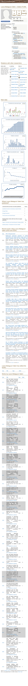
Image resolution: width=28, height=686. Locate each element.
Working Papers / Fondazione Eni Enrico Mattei (11, 224)
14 (25, 42)
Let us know (23, 58)
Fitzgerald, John (23, 68)
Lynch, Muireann (15, 71)
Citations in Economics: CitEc (8, 1)
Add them (24, 57)
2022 (3, 417)
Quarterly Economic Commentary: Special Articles (11, 208)
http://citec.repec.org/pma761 (19, 53)
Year (3, 233)
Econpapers (12, 244)
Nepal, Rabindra (15, 78)
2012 (3, 441)
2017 (3, 390)
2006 (3, 520)
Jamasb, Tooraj (15, 84)
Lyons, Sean (14, 82)
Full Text (8, 385)
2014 (3, 424)
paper (18, 244)
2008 (3, 458)
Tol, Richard (14, 76)
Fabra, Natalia (23, 92)
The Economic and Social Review (8, 215)
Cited (20, 370)
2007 (3, 536)
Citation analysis (13, 385)
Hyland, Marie (14, 87)
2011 (3, 483)
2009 (3, 449)
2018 (3, 398)
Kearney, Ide (22, 87)
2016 (3, 624)
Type (13, 370)
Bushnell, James (23, 74)
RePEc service (7, 670)
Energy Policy (5, 211)
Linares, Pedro (23, 89)
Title (7, 370)
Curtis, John (14, 74)
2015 (3, 382)
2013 (3, 466)
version (16, 400)
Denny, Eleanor (15, 89)
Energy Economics (5, 213)
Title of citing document (11, 233)
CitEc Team (20, 671)
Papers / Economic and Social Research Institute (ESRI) (12, 222)
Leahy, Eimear (14, 92)
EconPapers (15, 48)
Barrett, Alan (22, 79)
